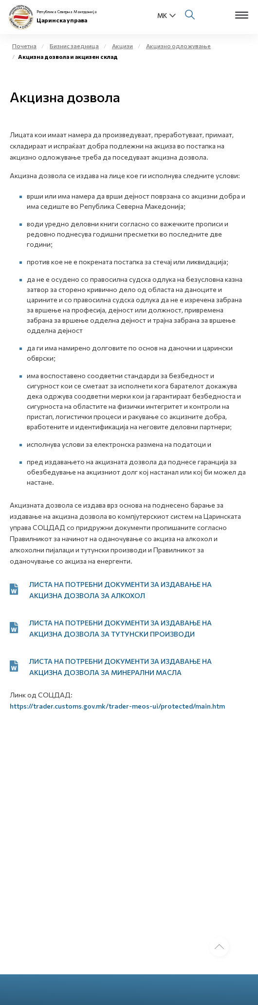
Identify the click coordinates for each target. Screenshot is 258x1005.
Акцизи (122, 45)
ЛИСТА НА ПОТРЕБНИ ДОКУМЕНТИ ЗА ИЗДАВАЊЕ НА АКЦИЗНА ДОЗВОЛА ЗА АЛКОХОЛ (120, 590)
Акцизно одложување (178, 45)
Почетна (24, 45)
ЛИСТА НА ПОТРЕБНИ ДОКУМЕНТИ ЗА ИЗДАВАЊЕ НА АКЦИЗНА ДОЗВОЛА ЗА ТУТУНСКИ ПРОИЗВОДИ (120, 628)
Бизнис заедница (74, 45)
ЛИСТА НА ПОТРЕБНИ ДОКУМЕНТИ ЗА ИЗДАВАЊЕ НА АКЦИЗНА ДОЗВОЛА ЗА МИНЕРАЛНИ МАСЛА (120, 666)
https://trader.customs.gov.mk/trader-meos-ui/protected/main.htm (117, 706)
